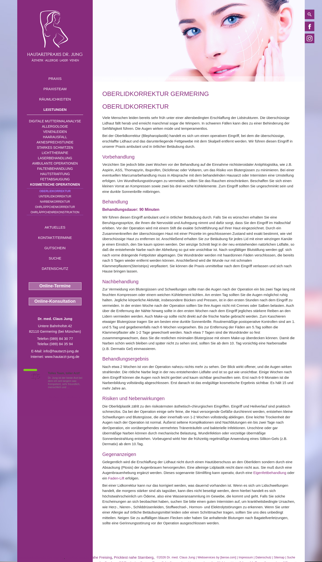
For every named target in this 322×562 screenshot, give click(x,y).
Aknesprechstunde (54, 142)
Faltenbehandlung (55, 169)
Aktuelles (55, 227)
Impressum (246, 557)
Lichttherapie (55, 153)
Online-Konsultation (55, 301)
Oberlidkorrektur (55, 191)
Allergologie (55, 126)
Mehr (73, 387)
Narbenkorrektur (55, 201)
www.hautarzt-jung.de (62, 357)
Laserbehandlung (55, 158)
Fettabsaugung (55, 179)
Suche (55, 258)
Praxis (55, 79)
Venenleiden (55, 132)
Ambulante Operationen (55, 163)
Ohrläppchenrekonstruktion (55, 212)
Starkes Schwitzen (55, 147)
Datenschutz (55, 268)
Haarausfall (55, 137)
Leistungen (55, 109)
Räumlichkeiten (55, 99)
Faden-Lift (116, 478)
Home (106, 79)
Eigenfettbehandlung (269, 473)
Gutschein (54, 248)
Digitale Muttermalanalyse (55, 121)
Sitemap (279, 557)
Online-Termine (55, 286)
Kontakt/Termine (55, 238)
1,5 (35, 376)
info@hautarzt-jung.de (61, 351)
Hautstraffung (55, 174)
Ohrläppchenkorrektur (55, 207)
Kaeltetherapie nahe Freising (89, 557)
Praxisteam (55, 89)
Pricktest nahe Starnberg (134, 557)
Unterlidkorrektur (55, 196)
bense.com (228, 557)
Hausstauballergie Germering (40, 557)
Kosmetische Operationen (55, 184)
